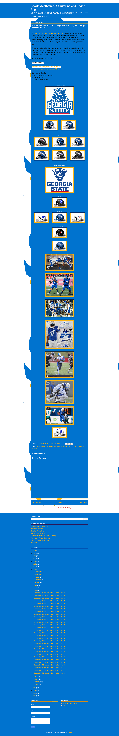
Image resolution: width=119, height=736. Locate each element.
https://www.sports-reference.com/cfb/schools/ (48, 69)
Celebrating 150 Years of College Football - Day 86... (50, 657)
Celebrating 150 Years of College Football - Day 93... (50, 638)
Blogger (70, 732)
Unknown (65, 706)
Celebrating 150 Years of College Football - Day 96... (50, 630)
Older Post (83, 503)
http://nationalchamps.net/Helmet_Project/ (46, 67)
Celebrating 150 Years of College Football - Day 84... (50, 662)
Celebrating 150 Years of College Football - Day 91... (50, 643)
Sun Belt (34, 448)
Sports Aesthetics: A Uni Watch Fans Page (49, 33)
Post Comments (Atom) (64, 508)
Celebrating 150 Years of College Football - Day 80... (50, 673)
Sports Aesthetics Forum (40, 16)
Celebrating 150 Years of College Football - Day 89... (50, 649)
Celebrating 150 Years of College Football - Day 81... (50, 670)
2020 (34, 566)
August (36, 582)
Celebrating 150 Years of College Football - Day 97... (50, 627)
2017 (34, 690)
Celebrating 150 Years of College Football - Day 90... (50, 646)
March (36, 679)
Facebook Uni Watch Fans (45, 446)
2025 (34, 553)
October (37, 577)
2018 (34, 688)
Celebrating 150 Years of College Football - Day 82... (50, 667)
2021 (34, 564)
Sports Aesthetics (79, 446)
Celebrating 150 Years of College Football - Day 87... (50, 654)
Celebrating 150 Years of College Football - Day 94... (50, 635)
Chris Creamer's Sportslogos (39, 526)
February (37, 681)
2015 (34, 696)
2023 (34, 558)
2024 (34, 556)
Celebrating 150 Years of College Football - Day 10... (50, 595)
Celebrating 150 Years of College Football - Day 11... (50, 593)
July (35, 585)
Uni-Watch (34, 542)
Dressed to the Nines (37, 528)
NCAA (71, 446)
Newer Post (36, 503)
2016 (34, 693)
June (36, 588)
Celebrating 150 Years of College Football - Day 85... (50, 659)
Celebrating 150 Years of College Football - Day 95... (50, 633)
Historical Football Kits (37, 531)
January (37, 684)
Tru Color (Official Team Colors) (40, 540)
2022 (34, 561)
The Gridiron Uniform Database (40, 538)
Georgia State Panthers (61, 446)
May (35, 590)
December (37, 571)
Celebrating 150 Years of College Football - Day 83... (50, 665)
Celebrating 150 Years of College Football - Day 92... (50, 641)
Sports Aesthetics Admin (70, 703)
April (36, 676)
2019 (34, 569)
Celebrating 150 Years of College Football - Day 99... (50, 622)
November (37, 574)
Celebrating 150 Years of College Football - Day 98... (50, 625)
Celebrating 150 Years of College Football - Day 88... (50, 651)
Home (60, 503)
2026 (34, 550)
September (38, 579)
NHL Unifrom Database (38, 533)
